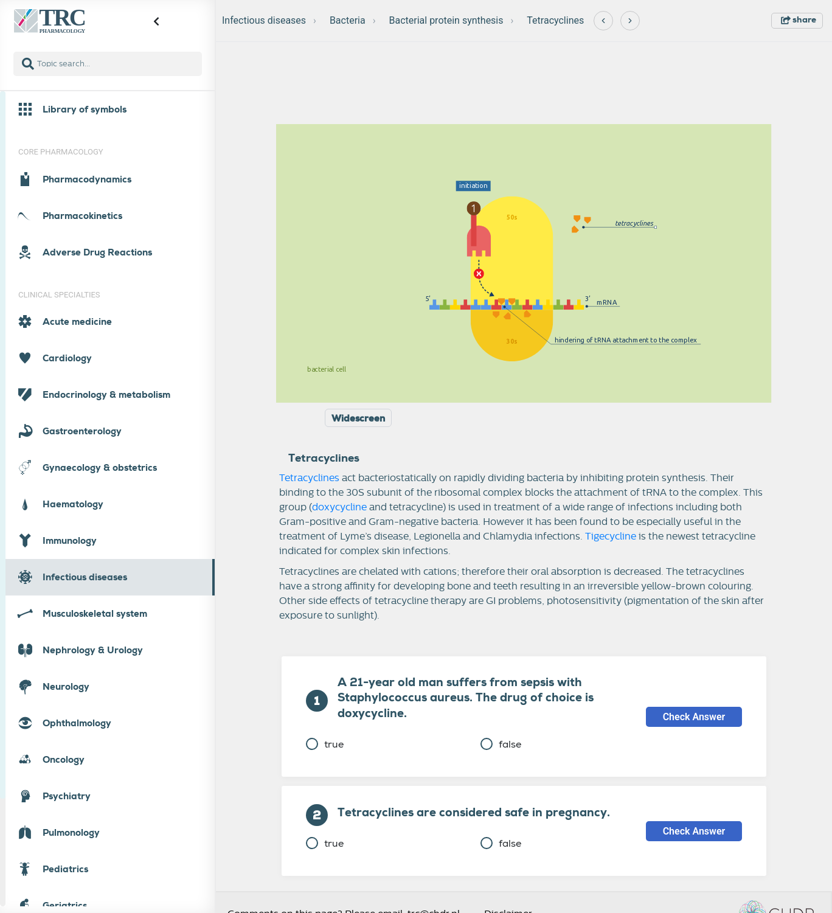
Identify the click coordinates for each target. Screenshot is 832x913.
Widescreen (358, 418)
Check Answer (694, 717)
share (798, 19)
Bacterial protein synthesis (446, 20)
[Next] (630, 20)
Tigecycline (610, 536)
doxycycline (339, 507)
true (325, 744)
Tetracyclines (555, 20)
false (500, 744)
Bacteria (348, 20)
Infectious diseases (264, 20)
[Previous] (603, 20)
